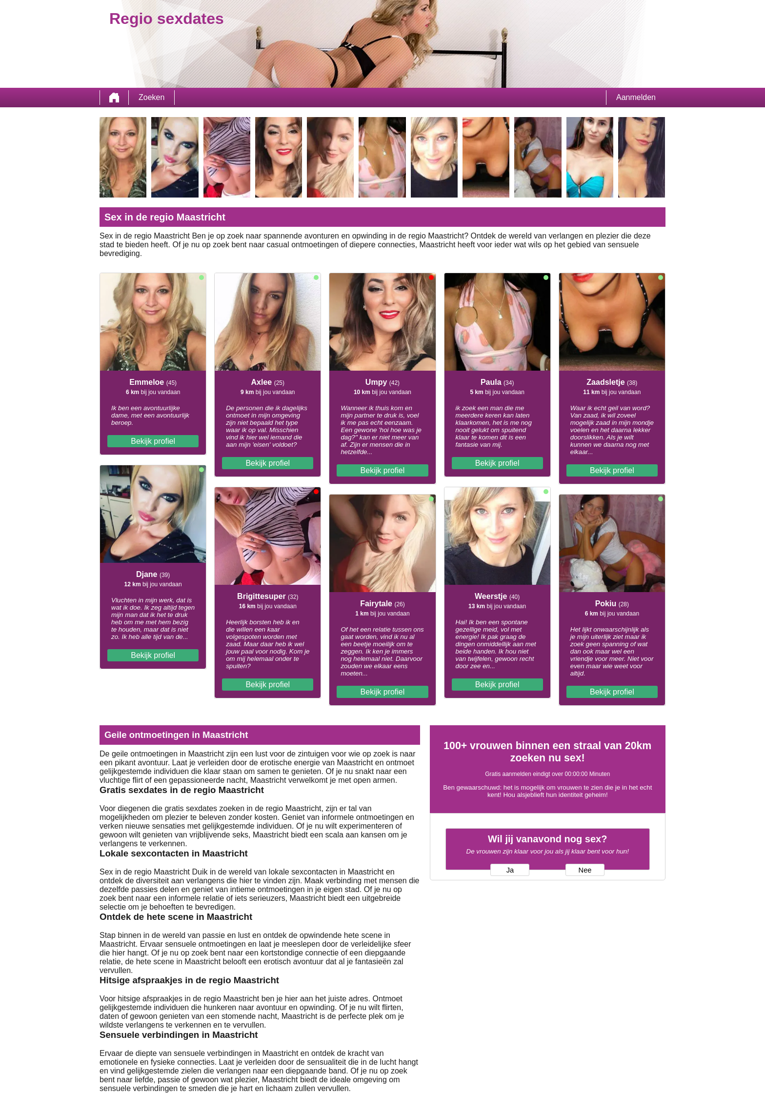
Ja (510, 870)
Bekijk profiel (153, 441)
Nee (585, 870)
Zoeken (151, 97)
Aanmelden (636, 97)
